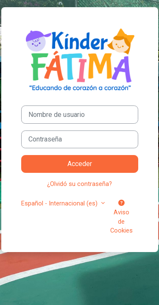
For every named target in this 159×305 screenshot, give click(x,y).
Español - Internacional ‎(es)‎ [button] (60, 203)
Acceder (79, 164)
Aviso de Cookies (121, 217)
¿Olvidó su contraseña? (79, 184)
